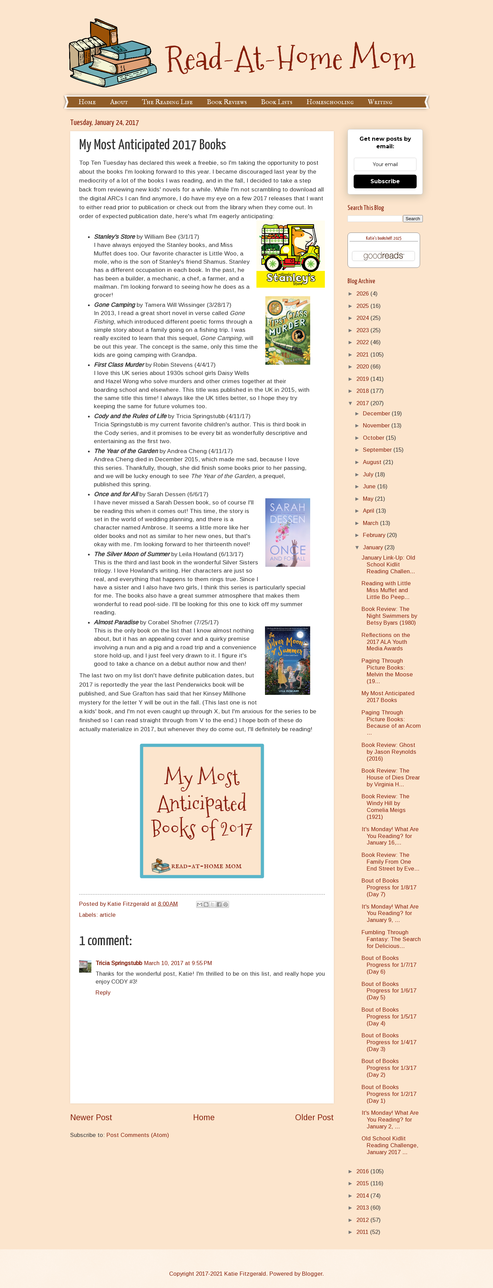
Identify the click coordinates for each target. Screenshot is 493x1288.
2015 (363, 1183)
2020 (363, 366)
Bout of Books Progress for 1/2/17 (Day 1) (389, 1094)
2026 (363, 293)
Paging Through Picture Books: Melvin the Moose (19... (387, 671)
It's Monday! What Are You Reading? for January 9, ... (390, 913)
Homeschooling (330, 102)
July (369, 474)
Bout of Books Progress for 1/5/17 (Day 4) (389, 1016)
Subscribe (385, 181)
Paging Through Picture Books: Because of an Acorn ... (391, 722)
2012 (363, 1220)
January (373, 547)
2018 (363, 391)
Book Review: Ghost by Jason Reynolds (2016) (389, 752)
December (377, 413)
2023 (363, 330)
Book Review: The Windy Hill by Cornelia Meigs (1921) (385, 806)
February (375, 535)
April (369, 511)
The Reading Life (167, 102)
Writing (380, 102)
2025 (363, 306)
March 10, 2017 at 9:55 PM (178, 963)
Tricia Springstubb (119, 963)
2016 (363, 1171)
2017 (363, 403)
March (371, 523)
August (373, 462)
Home (87, 102)
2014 (363, 1195)
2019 (363, 379)
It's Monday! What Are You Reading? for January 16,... (390, 836)
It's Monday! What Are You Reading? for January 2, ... (390, 1120)
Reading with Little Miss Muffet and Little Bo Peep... (386, 590)
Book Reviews (227, 102)
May (369, 499)
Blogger (312, 1274)
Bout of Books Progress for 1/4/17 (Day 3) (389, 1042)
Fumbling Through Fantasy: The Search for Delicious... (391, 939)
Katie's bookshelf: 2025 (384, 238)
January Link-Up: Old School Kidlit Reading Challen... (388, 564)
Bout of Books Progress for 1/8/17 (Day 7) (389, 887)
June (370, 486)
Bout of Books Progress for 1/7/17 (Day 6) (389, 965)
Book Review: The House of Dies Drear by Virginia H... (391, 777)
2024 (363, 318)
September (378, 450)
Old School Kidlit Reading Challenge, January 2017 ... (390, 1145)
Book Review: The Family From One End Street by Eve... (390, 862)
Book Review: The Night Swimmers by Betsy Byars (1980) (389, 616)
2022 (363, 342)
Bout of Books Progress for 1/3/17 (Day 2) (389, 1068)
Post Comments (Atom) (137, 1135)
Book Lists (276, 102)
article (108, 915)
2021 (363, 354)
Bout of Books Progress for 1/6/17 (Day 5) (389, 991)
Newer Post (91, 1117)
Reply (103, 992)
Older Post (314, 1117)
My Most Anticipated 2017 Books (388, 696)
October (374, 438)
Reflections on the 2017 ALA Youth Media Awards (386, 642)
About (119, 102)
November (377, 425)
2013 (363, 1207)
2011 (363, 1232)
